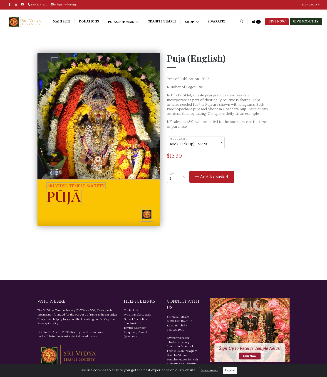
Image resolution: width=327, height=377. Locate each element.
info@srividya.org (63, 4)
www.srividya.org (178, 337)
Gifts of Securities (135, 319)
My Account (311, 4)
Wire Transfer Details (137, 314)
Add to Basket (211, 176)
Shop (190, 22)
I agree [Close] (230, 370)
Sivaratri (216, 21)
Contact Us (131, 310)
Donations (89, 21)
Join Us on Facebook (180, 346)
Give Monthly (306, 21)
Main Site (61, 21)
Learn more (209, 370)
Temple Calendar (135, 327)
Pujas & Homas (121, 22)
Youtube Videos (177, 355)
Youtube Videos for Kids (182, 359)
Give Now (277, 21)
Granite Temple (162, 21)
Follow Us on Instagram (182, 351)
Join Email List (133, 323)
